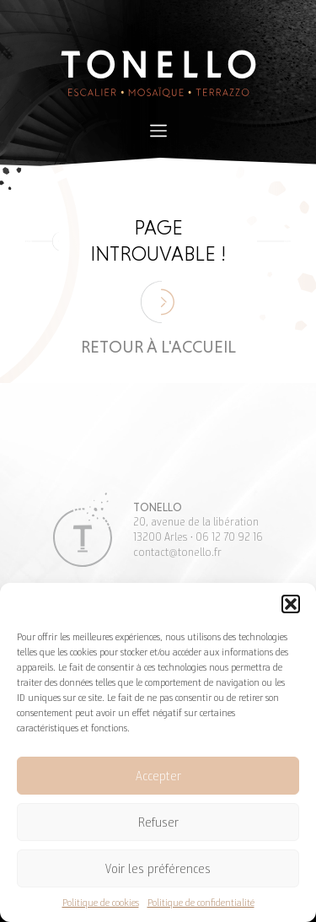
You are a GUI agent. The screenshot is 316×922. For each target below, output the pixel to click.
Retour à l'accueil (158, 347)
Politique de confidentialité (200, 902)
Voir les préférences (158, 868)
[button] (290, 604)
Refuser (158, 822)
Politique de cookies (100, 902)
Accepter (158, 776)
